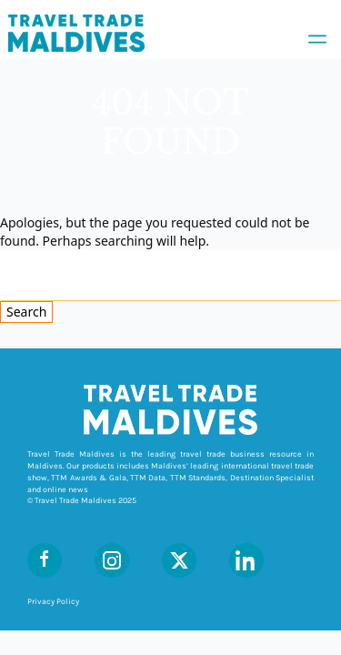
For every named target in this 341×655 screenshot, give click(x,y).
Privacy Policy (53, 601)
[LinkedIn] (246, 560)
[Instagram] (112, 560)
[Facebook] (44, 560)
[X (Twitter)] (179, 560)
